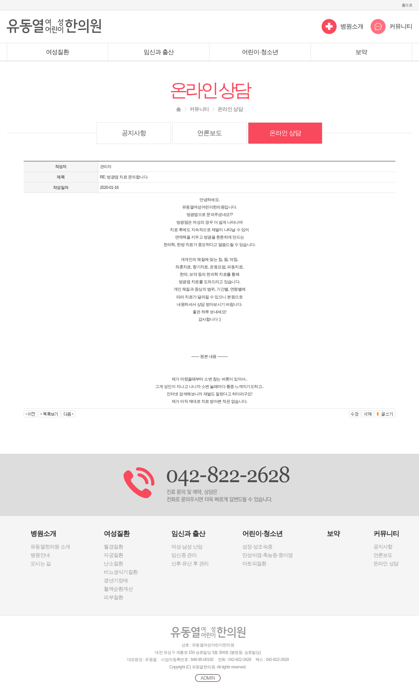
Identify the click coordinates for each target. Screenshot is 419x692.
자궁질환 (113, 555)
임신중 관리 (184, 555)
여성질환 (57, 52)
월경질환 (113, 546)
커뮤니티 (400, 26)
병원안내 (40, 555)
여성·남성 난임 (186, 546)
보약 (361, 52)
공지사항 (134, 133)
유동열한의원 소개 (50, 546)
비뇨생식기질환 (121, 572)
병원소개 (351, 26)
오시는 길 (40, 563)
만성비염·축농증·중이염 (267, 555)
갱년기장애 (116, 580)
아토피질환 (254, 563)
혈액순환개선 (118, 589)
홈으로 (407, 5)
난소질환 (113, 563)
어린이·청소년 (260, 52)
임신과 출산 (159, 52)
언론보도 (209, 133)
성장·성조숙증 (257, 546)
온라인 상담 (285, 133)
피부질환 (113, 597)
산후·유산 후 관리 (189, 563)
